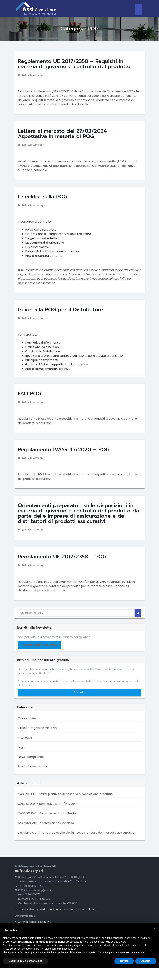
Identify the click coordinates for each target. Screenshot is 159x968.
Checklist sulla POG (42, 197)
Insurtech (25, 737)
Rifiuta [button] (124, 960)
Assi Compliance (50, 909)
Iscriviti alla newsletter (39, 645)
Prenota (79, 692)
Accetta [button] (145, 960)
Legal (22, 747)
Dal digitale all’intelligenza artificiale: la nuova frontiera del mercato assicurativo (76, 833)
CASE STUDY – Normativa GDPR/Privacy (47, 804)
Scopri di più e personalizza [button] (25, 960)
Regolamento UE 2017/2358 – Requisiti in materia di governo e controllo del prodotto (74, 63)
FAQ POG (29, 393)
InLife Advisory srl (28, 871)
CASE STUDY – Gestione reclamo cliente (47, 813)
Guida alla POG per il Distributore (60, 309)
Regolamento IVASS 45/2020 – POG (64, 449)
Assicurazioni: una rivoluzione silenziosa (46, 823)
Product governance (33, 766)
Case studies (27, 718)
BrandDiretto (90, 909)
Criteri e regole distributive (37, 728)
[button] (154, 928)
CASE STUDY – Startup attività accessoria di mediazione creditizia (65, 794)
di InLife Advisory (32, 75)
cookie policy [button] (118, 941)
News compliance (31, 757)
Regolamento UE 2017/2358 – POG (62, 557)
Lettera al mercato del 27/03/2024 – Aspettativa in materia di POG (65, 133)
